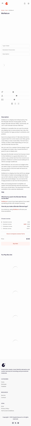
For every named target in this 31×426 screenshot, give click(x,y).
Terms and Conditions (7, 411)
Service (3, 395)
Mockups (3, 384)
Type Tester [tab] (6, 46)
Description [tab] (6, 54)
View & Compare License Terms (15, 234)
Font (6, 10)
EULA (2, 406)
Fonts (2, 382)
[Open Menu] (2, 3)
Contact (3, 397)
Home (2, 10)
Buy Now (15, 243)
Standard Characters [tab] (9, 50)
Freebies (3, 386)
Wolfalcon (4, 201)
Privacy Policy (5, 408)
